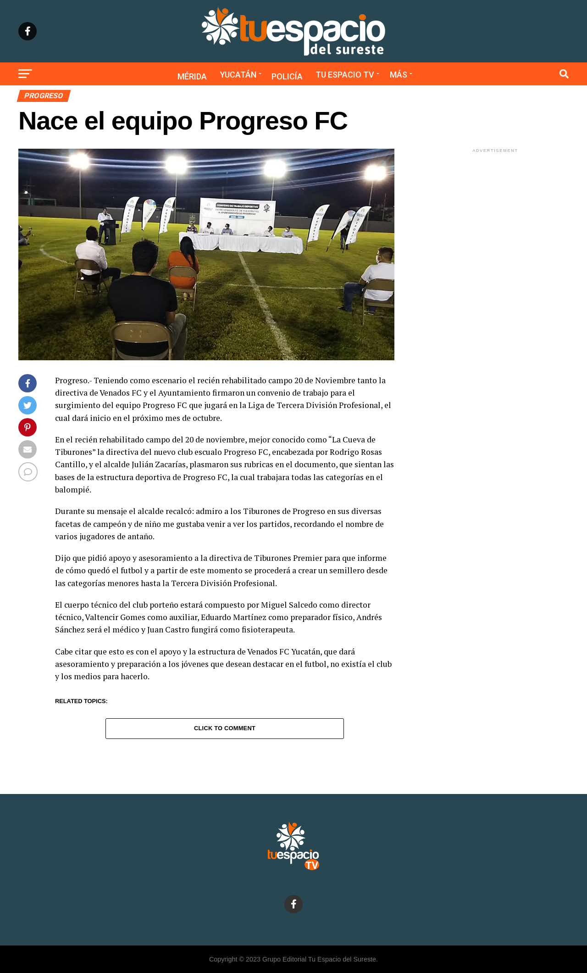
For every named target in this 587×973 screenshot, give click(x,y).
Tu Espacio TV (345, 74)
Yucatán (238, 74)
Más (398, 74)
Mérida (192, 76)
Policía (287, 76)
